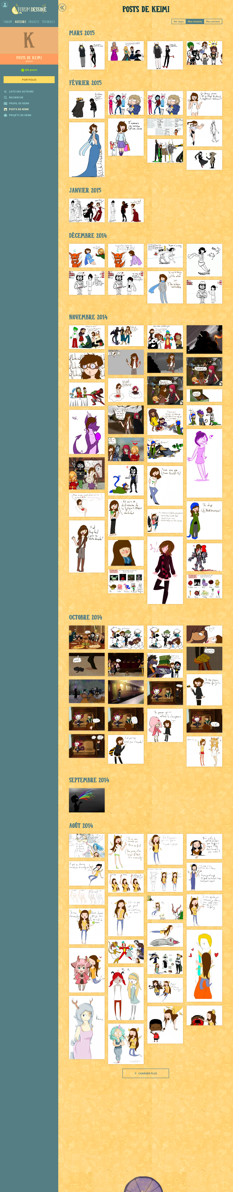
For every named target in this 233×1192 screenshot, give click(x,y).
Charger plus (145, 1073)
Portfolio (29, 79)
